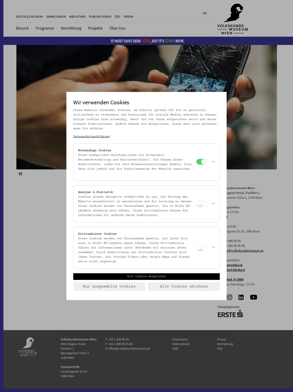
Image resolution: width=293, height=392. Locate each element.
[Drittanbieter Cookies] (201, 247)
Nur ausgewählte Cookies (109, 286)
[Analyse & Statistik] (201, 203)
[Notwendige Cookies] (201, 162)
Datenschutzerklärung (91, 136)
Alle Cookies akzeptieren (146, 276)
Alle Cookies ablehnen (184, 286)
